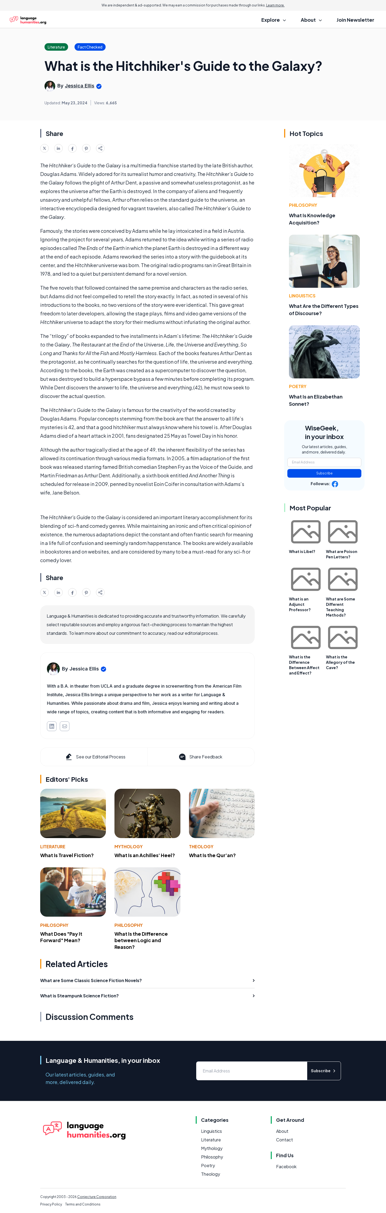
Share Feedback (200, 757)
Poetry (297, 386)
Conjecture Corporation (96, 1197)
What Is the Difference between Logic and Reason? (141, 940)
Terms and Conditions (83, 1204)
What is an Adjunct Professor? (300, 604)
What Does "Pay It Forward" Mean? (61, 937)
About (282, 1131)
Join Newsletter (355, 20)
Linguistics (302, 295)
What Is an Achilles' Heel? (144, 855)
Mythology (128, 846)
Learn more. (275, 5)
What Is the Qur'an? (212, 855)
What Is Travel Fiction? (67, 855)
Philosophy (54, 925)
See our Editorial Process (95, 757)
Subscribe (324, 473)
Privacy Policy (51, 1204)
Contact (284, 1139)
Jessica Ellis (79, 86)
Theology (201, 846)
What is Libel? (302, 551)
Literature (52, 846)
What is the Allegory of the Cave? (340, 662)
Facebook (286, 1166)
